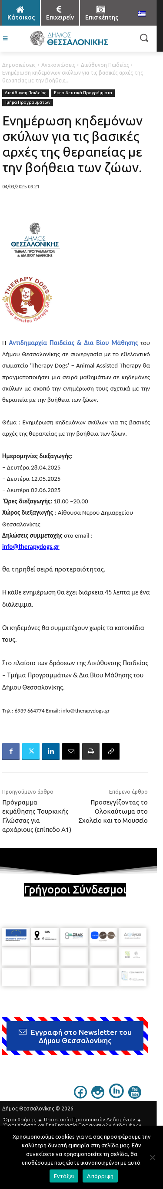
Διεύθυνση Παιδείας (105, 65)
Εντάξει (64, 1176)
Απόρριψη (100, 1176)
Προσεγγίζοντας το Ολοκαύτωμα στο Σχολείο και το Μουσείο (113, 811)
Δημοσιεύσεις (19, 65)
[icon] (80, 1096)
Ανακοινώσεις (58, 65)
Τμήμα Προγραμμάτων (27, 102)
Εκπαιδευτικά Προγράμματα (83, 93)
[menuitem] (142, 14)
